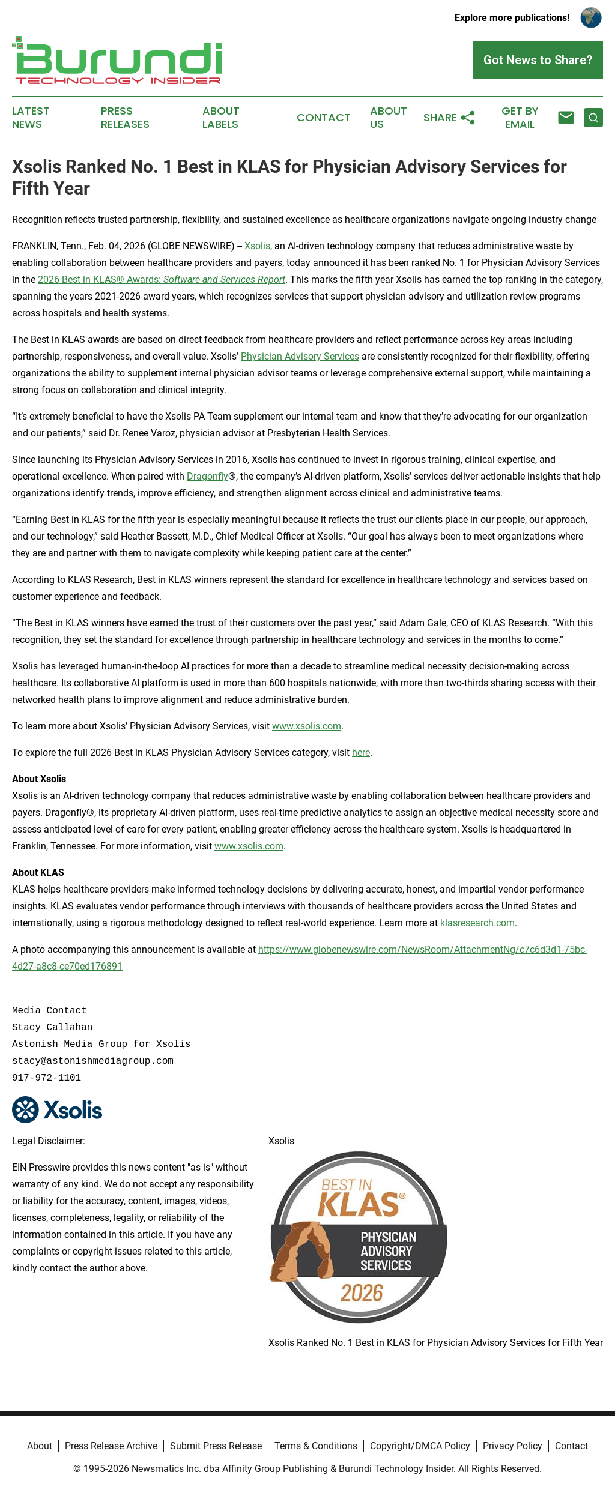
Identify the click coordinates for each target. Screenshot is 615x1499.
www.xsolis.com (306, 726)
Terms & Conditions (315, 1446)
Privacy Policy (512, 1446)
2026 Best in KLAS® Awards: (161, 279)
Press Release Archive (111, 1446)
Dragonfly (207, 476)
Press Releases (125, 117)
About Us (388, 117)
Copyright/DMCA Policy (420, 1446)
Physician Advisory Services (300, 356)
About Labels (221, 117)
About (39, 1446)
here (361, 752)
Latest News (31, 117)
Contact (324, 117)
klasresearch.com (477, 923)
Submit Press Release (216, 1446)
